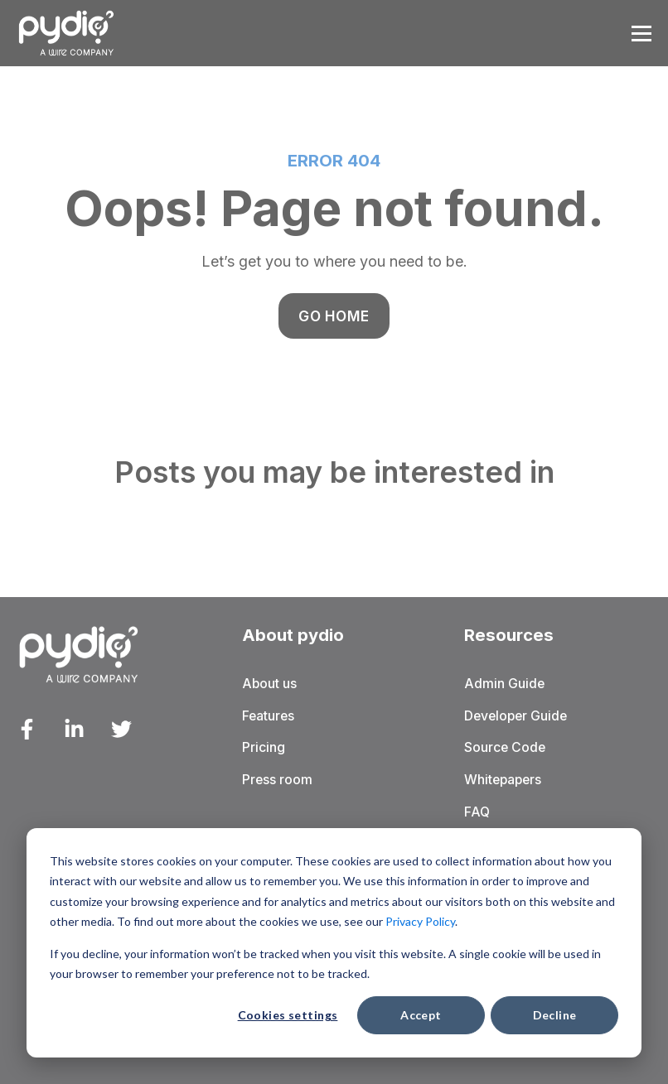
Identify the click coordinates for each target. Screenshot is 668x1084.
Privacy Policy (420, 921)
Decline (555, 1015)
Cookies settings (288, 1015)
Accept (421, 1015)
